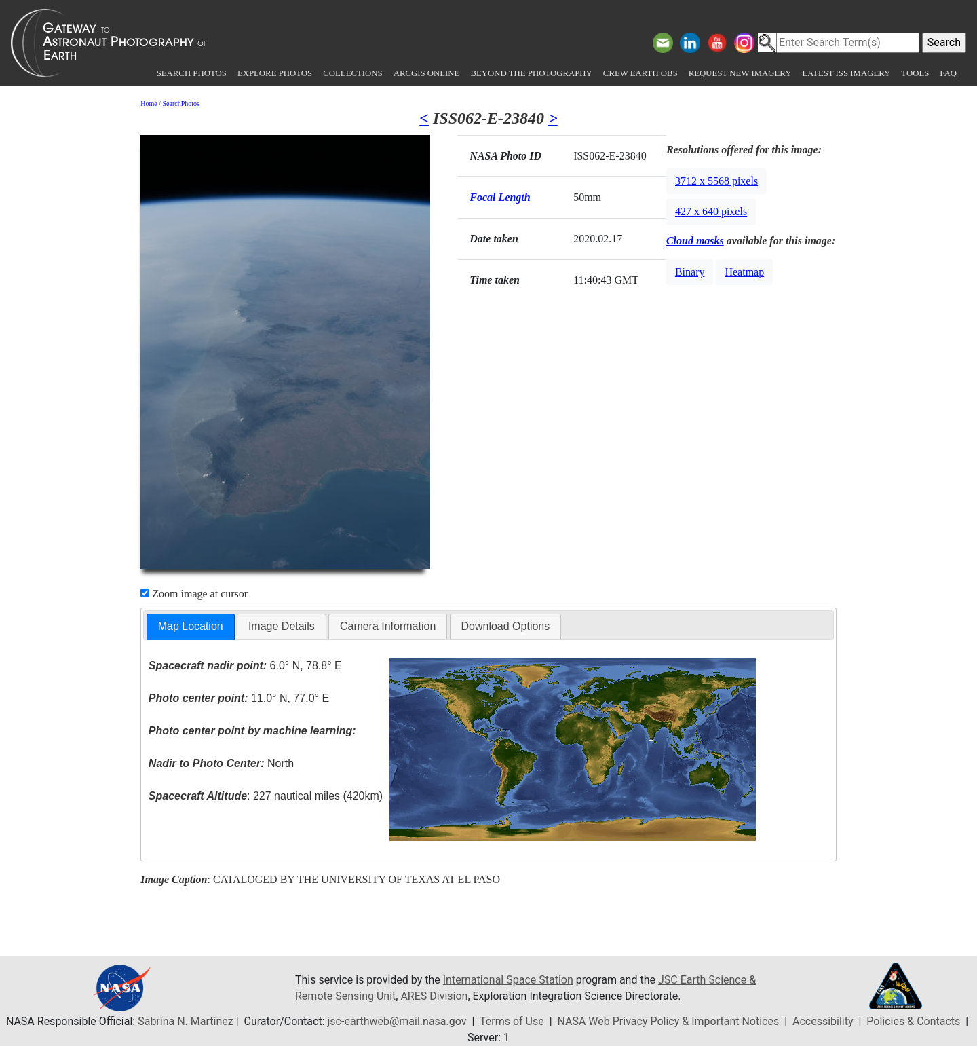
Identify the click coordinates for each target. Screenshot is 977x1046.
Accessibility (823, 1021)
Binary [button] (690, 272)
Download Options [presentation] (505, 626)
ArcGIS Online (427, 73)
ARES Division (433, 996)
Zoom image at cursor (194, 593)
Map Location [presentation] (190, 626)
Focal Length (500, 197)
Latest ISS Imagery (846, 73)
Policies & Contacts (913, 1021)
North (221, 763)
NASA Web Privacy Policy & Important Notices (668, 1021)
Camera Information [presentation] (388, 626)
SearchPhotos (181, 103)
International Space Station (508, 979)
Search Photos (192, 73)
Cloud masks (695, 240)
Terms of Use (512, 1021)
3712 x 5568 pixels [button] (716, 181)
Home (148, 103)
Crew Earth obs (640, 73)
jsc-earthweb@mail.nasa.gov (397, 1021)
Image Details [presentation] (281, 626)
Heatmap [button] (744, 272)
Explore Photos (274, 73)
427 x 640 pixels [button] (711, 211)
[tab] (191, 627)
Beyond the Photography (531, 73)
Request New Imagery (740, 73)
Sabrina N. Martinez (185, 1021)
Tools (915, 73)
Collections (352, 73)
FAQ (948, 73)
